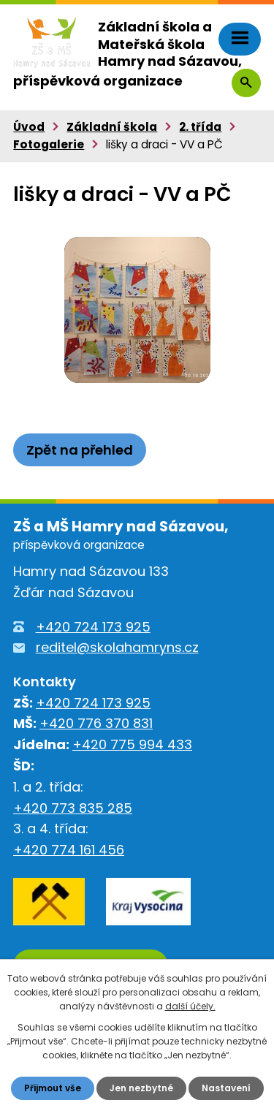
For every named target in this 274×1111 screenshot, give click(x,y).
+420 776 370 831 (96, 723)
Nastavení (226, 1088)
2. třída (200, 126)
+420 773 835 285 (72, 808)
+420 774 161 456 (68, 850)
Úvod (29, 126)
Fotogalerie (48, 144)
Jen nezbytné (141, 1088)
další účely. (190, 1006)
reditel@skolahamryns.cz (117, 647)
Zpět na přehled (79, 450)
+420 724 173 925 (93, 627)
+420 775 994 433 (132, 744)
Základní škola (111, 126)
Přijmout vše (52, 1088)
